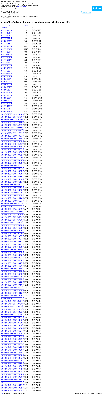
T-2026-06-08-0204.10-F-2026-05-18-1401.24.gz (12, 379)
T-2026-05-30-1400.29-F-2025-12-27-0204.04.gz (12, 140)
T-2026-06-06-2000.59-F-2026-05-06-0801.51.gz (12, 284)
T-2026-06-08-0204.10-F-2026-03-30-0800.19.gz (12, 357)
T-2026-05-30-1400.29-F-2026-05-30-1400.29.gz (12, 135)
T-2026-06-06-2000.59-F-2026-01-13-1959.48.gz (12, 235)
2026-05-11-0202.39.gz (6, 105)
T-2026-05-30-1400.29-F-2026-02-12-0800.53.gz (12, 162)
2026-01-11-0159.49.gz (6, 49)
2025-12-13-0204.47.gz (6, 43)
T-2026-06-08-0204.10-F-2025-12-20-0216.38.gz (12, 316)
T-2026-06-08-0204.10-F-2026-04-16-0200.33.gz (12, 362)
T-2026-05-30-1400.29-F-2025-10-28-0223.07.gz (12, 132)
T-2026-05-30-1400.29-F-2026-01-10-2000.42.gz (12, 141)
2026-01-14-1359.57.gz (6, 54)
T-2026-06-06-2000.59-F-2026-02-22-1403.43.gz (12, 252)
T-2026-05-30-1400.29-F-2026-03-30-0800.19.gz (12, 184)
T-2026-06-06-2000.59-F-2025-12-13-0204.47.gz (12, 225)
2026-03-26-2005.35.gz (6, 81)
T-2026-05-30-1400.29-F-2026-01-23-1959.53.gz (12, 156)
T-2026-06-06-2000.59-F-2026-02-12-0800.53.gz (12, 251)
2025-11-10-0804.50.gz (6, 30)
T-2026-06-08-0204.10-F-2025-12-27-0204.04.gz (12, 319)
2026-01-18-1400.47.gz (6, 60)
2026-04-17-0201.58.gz (6, 95)
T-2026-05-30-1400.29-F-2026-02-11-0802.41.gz (12, 154)
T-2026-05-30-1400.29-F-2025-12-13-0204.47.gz (12, 116)
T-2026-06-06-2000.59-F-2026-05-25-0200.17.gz (12, 287)
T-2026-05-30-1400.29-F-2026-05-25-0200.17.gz (12, 200)
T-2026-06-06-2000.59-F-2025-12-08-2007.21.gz (12, 224)
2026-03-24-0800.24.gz (6, 79)
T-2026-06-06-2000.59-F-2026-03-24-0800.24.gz (12, 255)
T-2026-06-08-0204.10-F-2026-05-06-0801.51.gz (12, 365)
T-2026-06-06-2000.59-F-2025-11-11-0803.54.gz (12, 214)
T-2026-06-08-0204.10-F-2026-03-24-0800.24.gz (12, 355)
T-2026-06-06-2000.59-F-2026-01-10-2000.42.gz (12, 230)
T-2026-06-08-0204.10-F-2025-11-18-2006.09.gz (12, 308)
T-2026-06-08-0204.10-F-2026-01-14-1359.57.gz (12, 327)
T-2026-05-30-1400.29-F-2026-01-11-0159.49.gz (12, 143)
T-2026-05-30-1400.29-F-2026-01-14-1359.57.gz (12, 146)
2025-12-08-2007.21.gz (6, 41)
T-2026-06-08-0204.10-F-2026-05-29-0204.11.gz (12, 385)
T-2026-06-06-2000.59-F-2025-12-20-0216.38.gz (12, 227)
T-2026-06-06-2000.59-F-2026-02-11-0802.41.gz (12, 249)
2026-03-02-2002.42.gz (6, 75)
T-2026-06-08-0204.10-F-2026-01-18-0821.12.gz (12, 331)
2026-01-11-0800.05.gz (6, 51)
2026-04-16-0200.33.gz (6, 94)
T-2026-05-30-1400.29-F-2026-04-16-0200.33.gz (12, 175)
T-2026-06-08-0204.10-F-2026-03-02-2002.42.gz (12, 346)
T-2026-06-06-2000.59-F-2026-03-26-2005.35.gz (12, 271)
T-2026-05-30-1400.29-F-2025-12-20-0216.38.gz (12, 136)
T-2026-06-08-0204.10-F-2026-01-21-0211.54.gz (12, 335)
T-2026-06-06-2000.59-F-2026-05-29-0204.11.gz (12, 289)
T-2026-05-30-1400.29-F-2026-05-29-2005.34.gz (12, 205)
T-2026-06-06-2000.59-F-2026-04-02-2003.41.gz (12, 274)
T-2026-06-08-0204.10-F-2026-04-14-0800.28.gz (12, 371)
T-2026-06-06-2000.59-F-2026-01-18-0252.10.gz (12, 240)
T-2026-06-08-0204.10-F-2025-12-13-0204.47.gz (12, 314)
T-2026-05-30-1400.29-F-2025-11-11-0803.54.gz (12, 129)
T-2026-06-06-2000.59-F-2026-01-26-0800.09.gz (12, 247)
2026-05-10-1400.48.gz (6, 103)
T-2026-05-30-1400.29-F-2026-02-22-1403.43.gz (12, 173)
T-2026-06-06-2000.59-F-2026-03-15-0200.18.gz (12, 254)
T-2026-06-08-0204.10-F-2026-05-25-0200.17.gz (12, 381)
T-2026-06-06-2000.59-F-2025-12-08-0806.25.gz (12, 222)
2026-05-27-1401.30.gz (6, 110)
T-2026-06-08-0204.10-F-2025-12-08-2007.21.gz (12, 312)
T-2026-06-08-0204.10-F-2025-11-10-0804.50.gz (12, 301)
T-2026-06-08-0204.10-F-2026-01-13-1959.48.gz (12, 325)
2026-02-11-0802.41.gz (6, 67)
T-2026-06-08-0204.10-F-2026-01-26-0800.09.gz (12, 338)
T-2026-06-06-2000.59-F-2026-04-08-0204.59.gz (12, 260)
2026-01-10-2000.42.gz (6, 48)
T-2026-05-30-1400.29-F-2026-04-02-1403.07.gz (12, 167)
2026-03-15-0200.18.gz (6, 76)
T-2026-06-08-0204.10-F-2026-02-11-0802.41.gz (12, 339)
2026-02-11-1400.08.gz (6, 68)
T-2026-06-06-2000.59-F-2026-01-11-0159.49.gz (12, 232)
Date (37, 26)
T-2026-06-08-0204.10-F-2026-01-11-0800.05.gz (12, 324)
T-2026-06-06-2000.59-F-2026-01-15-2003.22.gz (12, 238)
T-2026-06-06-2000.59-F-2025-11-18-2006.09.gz (12, 219)
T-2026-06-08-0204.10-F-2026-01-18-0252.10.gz (12, 330)
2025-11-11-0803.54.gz (6, 32)
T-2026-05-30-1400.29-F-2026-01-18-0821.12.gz (12, 151)
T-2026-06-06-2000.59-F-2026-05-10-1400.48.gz (12, 290)
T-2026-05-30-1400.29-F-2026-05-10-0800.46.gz (12, 190)
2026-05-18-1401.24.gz (6, 106)
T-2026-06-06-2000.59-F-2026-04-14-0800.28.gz (12, 262)
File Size (27, 26)
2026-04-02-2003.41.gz (6, 87)
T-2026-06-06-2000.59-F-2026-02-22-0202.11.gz (12, 266)
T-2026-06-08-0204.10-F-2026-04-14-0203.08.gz (12, 360)
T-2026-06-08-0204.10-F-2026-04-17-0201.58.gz (12, 373)
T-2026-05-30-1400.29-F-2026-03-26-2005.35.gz (12, 163)
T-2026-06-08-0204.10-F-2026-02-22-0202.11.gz (12, 344)
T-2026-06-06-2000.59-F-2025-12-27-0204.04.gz (12, 228)
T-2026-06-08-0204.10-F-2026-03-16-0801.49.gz (12, 347)
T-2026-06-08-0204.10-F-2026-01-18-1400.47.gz (12, 333)
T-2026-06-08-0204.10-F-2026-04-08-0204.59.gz (12, 370)
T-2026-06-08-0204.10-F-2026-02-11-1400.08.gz (12, 341)
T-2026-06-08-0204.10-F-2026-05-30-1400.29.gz (12, 390)
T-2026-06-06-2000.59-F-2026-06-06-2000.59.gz (12, 209)
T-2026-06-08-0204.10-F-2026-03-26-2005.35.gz (12, 349)
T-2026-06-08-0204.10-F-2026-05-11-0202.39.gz (12, 377)
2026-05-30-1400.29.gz (6, 133)
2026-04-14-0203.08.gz (6, 91)
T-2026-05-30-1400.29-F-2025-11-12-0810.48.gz (12, 121)
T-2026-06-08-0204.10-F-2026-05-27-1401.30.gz (12, 384)
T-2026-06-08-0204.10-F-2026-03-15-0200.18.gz (12, 354)
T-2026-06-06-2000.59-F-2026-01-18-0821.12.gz (12, 241)
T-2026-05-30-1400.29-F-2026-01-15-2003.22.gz (12, 148)
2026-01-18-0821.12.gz (6, 59)
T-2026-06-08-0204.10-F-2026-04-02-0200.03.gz (12, 350)
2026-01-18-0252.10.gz (6, 57)
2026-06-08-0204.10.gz (6, 298)
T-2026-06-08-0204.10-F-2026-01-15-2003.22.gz (12, 328)
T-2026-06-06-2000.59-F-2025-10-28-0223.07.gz (12, 208)
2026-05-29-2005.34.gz (6, 113)
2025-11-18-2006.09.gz (6, 37)
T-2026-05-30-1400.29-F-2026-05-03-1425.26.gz (12, 182)
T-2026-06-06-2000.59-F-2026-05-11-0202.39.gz (12, 285)
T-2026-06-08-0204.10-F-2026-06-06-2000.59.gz (12, 389)
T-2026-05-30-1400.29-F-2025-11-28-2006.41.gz (12, 125)
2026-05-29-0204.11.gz (6, 111)
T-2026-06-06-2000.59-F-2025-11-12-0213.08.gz (12, 216)
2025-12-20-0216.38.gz (6, 45)
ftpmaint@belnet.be (21, 6)
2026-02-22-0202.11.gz (6, 71)
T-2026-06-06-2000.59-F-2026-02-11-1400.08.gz (12, 265)
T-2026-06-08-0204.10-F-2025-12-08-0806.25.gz (12, 311)
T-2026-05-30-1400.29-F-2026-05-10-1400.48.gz (12, 195)
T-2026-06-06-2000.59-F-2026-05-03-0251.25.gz (12, 282)
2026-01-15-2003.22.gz (6, 56)
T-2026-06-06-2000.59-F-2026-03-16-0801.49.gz (12, 270)
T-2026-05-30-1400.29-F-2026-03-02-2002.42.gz (12, 179)
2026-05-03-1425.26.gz (6, 98)
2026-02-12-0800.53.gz (6, 70)
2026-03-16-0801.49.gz (6, 78)
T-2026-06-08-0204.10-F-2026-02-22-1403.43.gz (12, 352)
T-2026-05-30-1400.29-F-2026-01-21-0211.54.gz (12, 159)
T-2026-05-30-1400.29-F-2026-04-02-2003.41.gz (12, 171)
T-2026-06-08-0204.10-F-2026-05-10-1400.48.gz (12, 366)
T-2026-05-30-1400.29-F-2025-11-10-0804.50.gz (12, 127)
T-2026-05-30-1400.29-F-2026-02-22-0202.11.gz (12, 168)
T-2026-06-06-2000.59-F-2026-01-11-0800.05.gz (12, 233)
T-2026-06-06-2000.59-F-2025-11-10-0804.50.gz (12, 213)
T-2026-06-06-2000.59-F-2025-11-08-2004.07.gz (12, 211)
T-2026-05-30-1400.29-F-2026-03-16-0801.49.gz (12, 186)
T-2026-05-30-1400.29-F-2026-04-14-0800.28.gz (12, 170)
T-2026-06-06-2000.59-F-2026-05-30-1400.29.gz (12, 297)
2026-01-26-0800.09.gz (6, 65)
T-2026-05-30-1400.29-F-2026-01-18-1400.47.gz (12, 152)
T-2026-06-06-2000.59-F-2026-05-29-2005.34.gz (12, 295)
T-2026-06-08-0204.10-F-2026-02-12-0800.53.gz (12, 343)
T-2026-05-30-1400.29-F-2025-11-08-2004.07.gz (12, 117)
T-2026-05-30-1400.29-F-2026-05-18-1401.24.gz (12, 198)
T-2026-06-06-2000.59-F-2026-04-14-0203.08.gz (12, 276)
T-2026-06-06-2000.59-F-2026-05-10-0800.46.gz (12, 281)
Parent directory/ (5, 27)
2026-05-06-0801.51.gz (6, 100)
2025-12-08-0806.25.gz (6, 40)
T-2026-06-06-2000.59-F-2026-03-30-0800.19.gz (12, 257)
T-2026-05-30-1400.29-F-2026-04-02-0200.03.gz (12, 189)
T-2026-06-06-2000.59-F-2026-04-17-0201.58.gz (12, 263)
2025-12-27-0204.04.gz (6, 46)
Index (2, 382)
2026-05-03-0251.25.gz (6, 97)
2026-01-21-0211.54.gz (6, 62)
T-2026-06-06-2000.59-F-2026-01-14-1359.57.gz (12, 236)
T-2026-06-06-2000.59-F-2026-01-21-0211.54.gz (12, 244)
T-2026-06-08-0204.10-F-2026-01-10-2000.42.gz (12, 320)
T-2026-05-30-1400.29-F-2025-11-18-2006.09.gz (12, 122)
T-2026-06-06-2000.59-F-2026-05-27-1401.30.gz (12, 293)
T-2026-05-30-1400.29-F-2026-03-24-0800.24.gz (12, 194)
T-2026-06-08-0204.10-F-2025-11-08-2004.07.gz (12, 300)
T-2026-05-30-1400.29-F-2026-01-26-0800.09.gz (12, 160)
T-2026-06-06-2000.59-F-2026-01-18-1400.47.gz (12, 243)
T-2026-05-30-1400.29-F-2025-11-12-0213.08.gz (12, 119)
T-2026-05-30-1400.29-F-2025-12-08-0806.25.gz (12, 124)
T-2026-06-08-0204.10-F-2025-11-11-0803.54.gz (12, 303)
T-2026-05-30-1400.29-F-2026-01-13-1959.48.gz (12, 138)
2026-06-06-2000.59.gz (6, 206)
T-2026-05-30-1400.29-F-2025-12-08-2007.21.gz (12, 114)
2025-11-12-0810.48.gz (6, 35)
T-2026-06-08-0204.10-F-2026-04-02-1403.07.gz (12, 368)
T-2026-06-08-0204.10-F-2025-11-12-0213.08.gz (12, 305)
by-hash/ (3, 29)
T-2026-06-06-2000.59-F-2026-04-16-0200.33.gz (12, 278)
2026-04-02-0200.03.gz (6, 84)
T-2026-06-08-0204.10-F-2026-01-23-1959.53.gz (12, 336)
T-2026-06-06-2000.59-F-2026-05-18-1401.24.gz (12, 292)
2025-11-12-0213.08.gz (6, 33)
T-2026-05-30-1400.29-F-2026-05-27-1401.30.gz (12, 201)
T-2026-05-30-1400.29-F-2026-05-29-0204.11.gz (12, 203)
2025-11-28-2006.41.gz (6, 38)
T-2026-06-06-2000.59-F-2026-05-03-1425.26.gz (12, 279)
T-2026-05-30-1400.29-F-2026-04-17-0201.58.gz (12, 176)
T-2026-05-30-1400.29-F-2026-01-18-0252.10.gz (12, 149)
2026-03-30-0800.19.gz (6, 83)
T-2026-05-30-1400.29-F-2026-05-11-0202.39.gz (12, 197)
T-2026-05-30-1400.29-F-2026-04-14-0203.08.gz (12, 192)
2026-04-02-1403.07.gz (6, 86)
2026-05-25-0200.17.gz (6, 108)
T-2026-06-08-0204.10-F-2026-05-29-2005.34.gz (12, 387)
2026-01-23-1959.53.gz (6, 64)
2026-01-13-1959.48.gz (6, 52)
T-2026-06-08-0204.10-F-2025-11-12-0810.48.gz (12, 306)
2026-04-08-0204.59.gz (6, 89)
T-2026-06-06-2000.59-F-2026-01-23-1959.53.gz (12, 246)
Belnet (2, 393)
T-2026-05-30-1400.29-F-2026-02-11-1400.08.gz (12, 157)
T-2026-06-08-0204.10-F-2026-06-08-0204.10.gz (12, 317)
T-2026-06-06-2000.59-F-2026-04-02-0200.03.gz (12, 273)
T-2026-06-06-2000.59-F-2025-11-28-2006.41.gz (12, 220)
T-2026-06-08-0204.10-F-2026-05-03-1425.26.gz (12, 374)
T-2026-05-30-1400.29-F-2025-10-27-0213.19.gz (12, 130)
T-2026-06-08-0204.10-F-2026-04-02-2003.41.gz (12, 358)
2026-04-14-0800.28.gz (6, 92)
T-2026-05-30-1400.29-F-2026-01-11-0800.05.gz (12, 144)
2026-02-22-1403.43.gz (6, 73)
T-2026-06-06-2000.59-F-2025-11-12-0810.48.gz (12, 217)
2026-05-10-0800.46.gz (6, 102)
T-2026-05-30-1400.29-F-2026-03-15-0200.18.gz (12, 165)
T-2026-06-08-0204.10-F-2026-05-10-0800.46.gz (12, 376)
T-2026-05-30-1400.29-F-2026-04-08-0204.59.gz (12, 178)
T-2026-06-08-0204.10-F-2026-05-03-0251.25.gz (12, 363)
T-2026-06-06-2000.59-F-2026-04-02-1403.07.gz (12, 259)
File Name (11, 26)
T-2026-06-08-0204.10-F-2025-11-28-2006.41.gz (12, 309)
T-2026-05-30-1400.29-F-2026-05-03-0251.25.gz (12, 181)
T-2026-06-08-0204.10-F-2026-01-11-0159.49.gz (12, 322)
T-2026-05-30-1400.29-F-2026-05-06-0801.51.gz (12, 187)
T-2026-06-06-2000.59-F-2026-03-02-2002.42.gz (12, 268)
